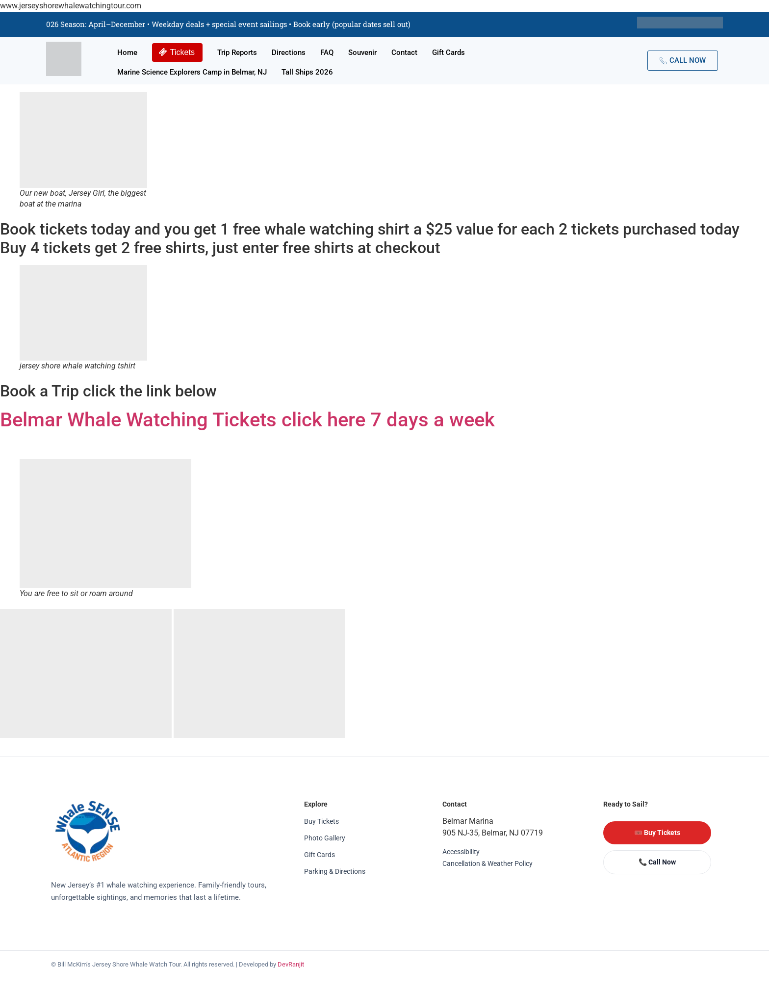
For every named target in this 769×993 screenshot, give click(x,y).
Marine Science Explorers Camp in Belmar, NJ (192, 72)
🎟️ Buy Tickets (657, 832)
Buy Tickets (321, 821)
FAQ (326, 52)
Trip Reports (237, 52)
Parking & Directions (334, 871)
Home (127, 52)
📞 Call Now (657, 862)
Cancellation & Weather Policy (487, 863)
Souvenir (362, 52)
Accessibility (461, 852)
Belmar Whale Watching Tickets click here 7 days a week (252, 419)
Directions (289, 52)
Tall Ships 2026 (307, 72)
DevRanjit (291, 964)
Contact (404, 52)
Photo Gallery (324, 838)
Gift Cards (448, 52)
